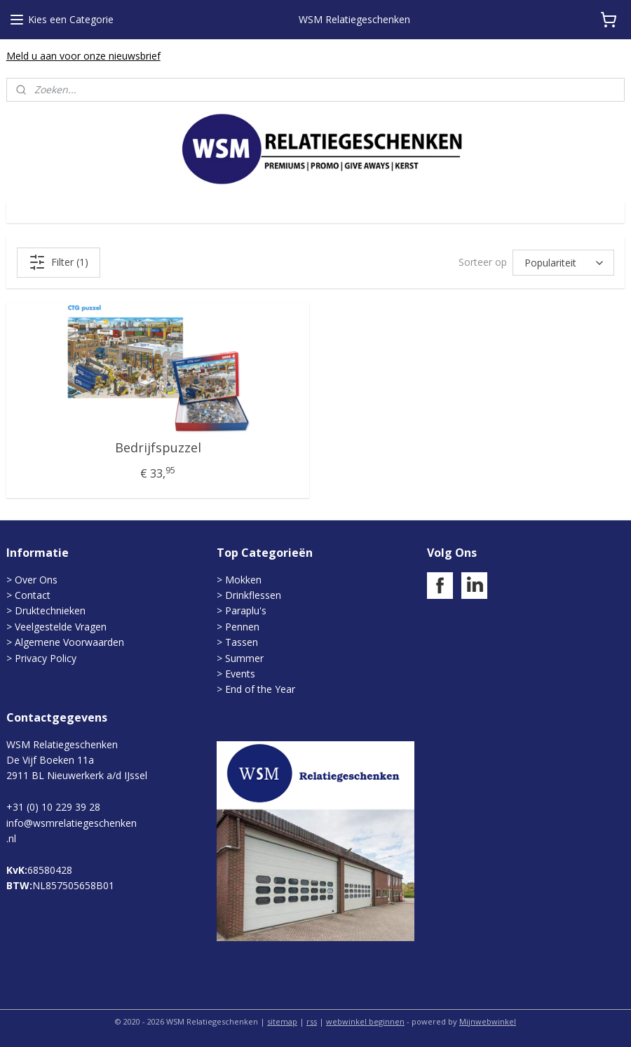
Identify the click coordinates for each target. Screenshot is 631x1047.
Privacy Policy (45, 658)
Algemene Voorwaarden (69, 642)
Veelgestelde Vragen (61, 626)
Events (240, 673)
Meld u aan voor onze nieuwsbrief (83, 55)
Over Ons (36, 579)
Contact (32, 595)
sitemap (282, 1021)
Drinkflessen (253, 595)
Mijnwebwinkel (487, 1021)
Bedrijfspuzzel (158, 448)
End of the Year (260, 689)
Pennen (242, 626)
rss (311, 1021)
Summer (244, 658)
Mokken (243, 579)
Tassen (241, 642)
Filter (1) (58, 262)
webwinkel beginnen (365, 1021)
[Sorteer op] (563, 262)
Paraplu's (245, 610)
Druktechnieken (50, 610)
